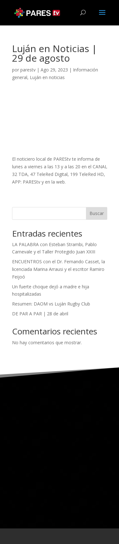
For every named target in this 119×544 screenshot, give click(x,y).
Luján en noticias (47, 77)
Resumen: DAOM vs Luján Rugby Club (51, 304)
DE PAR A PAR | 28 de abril (40, 314)
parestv (28, 70)
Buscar (96, 213)
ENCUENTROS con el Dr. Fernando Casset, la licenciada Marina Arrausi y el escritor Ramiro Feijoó (58, 269)
